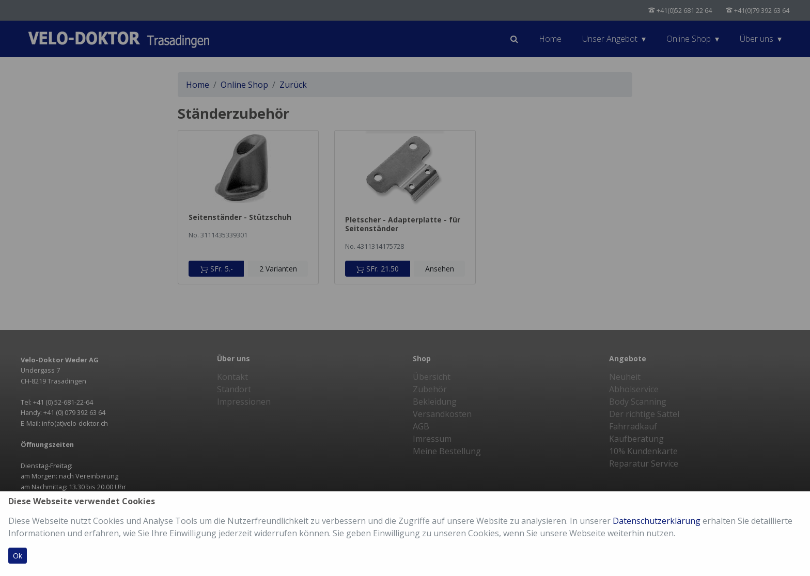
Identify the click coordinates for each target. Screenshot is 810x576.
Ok (17, 556)
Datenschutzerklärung (656, 520)
